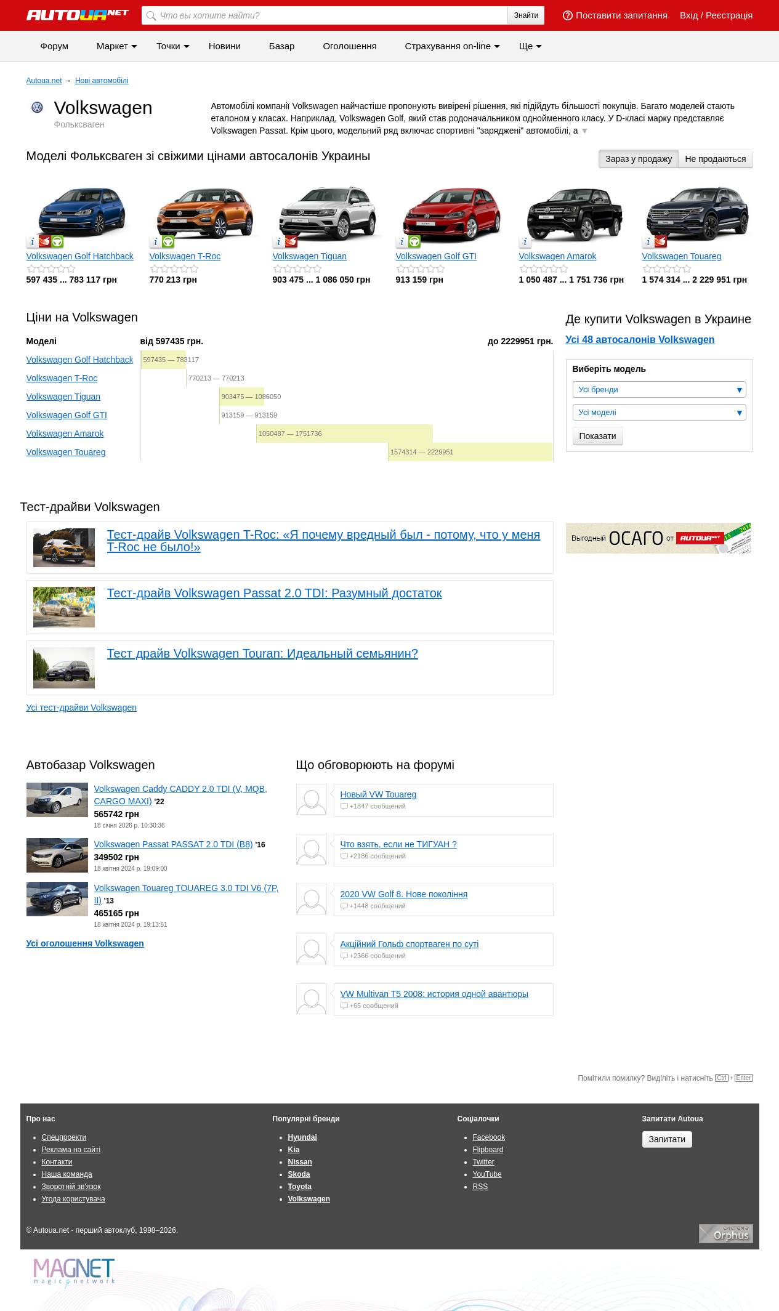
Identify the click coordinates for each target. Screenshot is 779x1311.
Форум (55, 46)
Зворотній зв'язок (71, 1186)
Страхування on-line (448, 46)
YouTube (487, 1174)
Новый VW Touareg (379, 794)
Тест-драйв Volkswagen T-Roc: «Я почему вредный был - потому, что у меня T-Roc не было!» (324, 541)
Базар (282, 46)
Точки (168, 46)
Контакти (57, 1162)
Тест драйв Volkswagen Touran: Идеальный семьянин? (262, 653)
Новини (225, 46)
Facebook (489, 1137)
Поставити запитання (615, 15)
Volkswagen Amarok (558, 256)
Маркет (112, 46)
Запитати (667, 1139)
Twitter (483, 1162)
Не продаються (715, 159)
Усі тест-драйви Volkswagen (81, 707)
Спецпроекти (64, 1137)
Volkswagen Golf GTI (436, 256)
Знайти (526, 15)
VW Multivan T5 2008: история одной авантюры (435, 994)
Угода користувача (73, 1199)
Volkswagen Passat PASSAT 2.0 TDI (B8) (173, 844)
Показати (597, 436)
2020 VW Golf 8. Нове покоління (404, 894)
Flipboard (488, 1149)
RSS (480, 1186)
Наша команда (67, 1174)
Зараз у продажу (638, 159)
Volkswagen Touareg (682, 256)
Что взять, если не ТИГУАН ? (399, 844)
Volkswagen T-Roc (185, 256)
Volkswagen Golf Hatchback (80, 256)
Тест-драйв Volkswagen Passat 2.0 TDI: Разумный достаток (274, 593)
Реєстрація (729, 15)
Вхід (689, 15)
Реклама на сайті (71, 1149)
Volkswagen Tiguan (310, 256)
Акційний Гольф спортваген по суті (410, 944)
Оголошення (349, 46)
